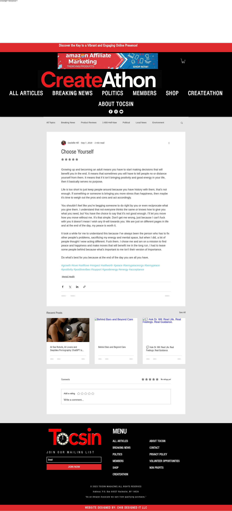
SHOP (115, 467)
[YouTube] (121, 112)
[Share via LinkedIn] (77, 286)
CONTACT (154, 447)
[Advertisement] (116, 22)
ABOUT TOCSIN (157, 441)
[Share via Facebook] (62, 286)
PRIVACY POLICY (158, 454)
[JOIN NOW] (74, 467)
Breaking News (68, 122)
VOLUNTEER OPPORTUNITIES (164, 461)
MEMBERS (118, 461)
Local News (141, 122)
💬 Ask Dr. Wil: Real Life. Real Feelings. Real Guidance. (160, 349)
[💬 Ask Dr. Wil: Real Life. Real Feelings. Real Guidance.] (164, 330)
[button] (183, 61)
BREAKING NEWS (121, 447)
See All (182, 312)
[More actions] (169, 143)
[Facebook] (111, 112)
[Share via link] (84, 286)
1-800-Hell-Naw (109, 122)
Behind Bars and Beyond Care (112, 347)
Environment (158, 122)
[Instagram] (116, 112)
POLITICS (117, 454)
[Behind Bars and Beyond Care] (116, 330)
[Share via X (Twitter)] (70, 286)
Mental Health (68, 276)
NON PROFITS (156, 467)
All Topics (50, 122)
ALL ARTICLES (120, 441)
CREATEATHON (120, 474)
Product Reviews (88, 122)
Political (126, 122)
